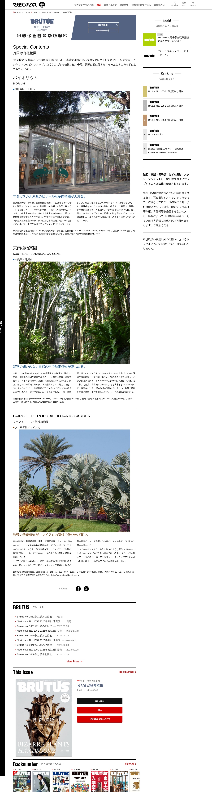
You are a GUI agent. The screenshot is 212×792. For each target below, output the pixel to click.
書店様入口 (159, 5)
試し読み (99, 701)
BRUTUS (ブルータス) (42, 12)
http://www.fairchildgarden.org (65, 575)
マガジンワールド (29, 5)
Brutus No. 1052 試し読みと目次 (40, 616)
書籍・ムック (110, 5)
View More (75, 661)
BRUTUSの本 (106, 30)
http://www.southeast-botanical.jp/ (48, 402)
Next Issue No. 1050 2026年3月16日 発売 (47, 649)
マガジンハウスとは (84, 5)
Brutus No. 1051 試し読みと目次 (43, 626)
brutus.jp (107, 25)
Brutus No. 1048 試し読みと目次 (43, 654)
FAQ (184, 3)
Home (28, 12)
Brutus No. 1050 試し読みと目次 (43, 635)
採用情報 (124, 5)
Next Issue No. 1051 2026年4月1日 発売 (47, 640)
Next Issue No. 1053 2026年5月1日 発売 (44, 621)
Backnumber (127, 672)
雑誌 (99, 5)
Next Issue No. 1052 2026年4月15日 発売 (47, 630)
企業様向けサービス (141, 5)
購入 (100, 710)
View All (130, 764)
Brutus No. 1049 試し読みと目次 (43, 645)
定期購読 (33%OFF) (100, 719)
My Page (174, 3)
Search (193, 3)
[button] (133, 787)
